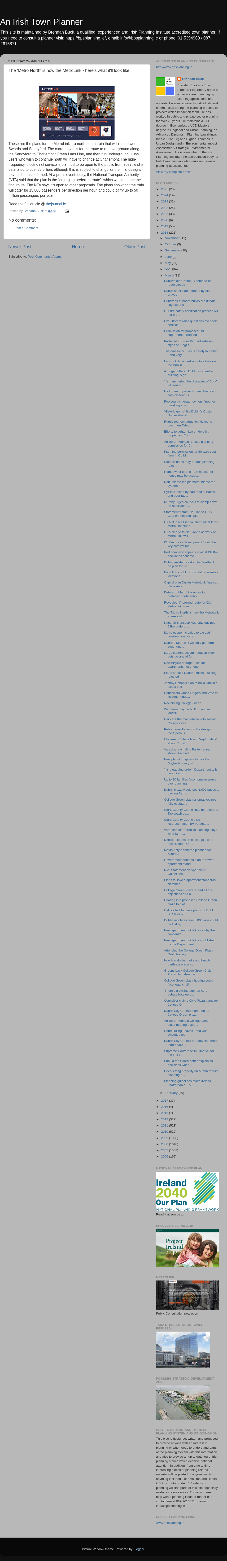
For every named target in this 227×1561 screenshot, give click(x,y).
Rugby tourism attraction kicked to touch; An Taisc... (188, 423)
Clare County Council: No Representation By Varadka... (186, 821)
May (168, 263)
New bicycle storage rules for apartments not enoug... (184, 664)
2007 (165, 1150)
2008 (165, 1144)
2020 (165, 220)
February (172, 1093)
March (170, 275)
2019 (165, 226)
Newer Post (19, 246)
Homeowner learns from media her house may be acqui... (188, 473)
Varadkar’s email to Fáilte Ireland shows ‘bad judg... (187, 751)
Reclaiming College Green (182, 703)
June (169, 257)
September (173, 250)
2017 (165, 1100)
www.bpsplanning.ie (170, 1523)
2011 (165, 1125)
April (168, 269)
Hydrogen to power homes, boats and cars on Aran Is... (190, 393)
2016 (165, 1107)
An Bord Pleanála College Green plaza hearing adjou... (187, 1022)
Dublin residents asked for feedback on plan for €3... (189, 564)
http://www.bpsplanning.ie (174, 67)
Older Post (134, 246)
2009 (165, 1138)
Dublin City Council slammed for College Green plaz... (187, 1012)
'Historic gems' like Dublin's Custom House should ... (189, 413)
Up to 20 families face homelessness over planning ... (190, 781)
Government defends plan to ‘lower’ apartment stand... (189, 861)
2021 (165, 214)
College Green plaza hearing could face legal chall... (188, 982)
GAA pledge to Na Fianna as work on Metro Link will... (190, 534)
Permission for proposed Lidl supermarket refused (184, 333)
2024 (165, 195)
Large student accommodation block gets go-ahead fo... (189, 654)
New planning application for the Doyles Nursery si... (187, 761)
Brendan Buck (193, 79)
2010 (165, 1131)
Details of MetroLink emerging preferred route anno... (185, 594)
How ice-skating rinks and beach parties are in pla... (187, 962)
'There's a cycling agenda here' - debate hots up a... (187, 992)
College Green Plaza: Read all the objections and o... (188, 892)
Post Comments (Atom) (44, 256)
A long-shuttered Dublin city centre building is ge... (188, 373)
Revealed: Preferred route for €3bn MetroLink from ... (189, 604)
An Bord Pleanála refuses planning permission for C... (188, 443)
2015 (165, 1113)
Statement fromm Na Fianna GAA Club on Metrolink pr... (188, 513)
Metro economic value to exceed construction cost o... (187, 634)
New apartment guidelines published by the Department (190, 942)
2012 (165, 1119)
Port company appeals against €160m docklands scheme (191, 554)
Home (78, 246)
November (172, 238)
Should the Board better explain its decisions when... (188, 1062)
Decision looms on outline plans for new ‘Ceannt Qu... (189, 841)
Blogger (138, 1549)
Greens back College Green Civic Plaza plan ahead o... (187, 972)
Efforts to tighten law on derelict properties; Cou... (186, 433)
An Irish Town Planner (41, 22)
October (171, 244)
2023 (165, 201)
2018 (165, 232)
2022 (165, 208)
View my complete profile (174, 172)
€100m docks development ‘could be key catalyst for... (190, 544)
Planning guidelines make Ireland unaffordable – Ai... (187, 1083)
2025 (165, 189)
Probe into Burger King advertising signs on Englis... (188, 343)
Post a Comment (26, 228)
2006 (165, 1156)
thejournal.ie (56, 204)
